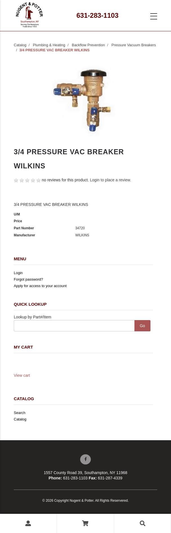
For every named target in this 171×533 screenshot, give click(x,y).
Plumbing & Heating (49, 45)
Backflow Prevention (88, 45)
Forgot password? (28, 279)
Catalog (20, 45)
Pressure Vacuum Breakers (133, 45)
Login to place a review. (110, 180)
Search (19, 413)
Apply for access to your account (40, 286)
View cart (22, 375)
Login (18, 273)
